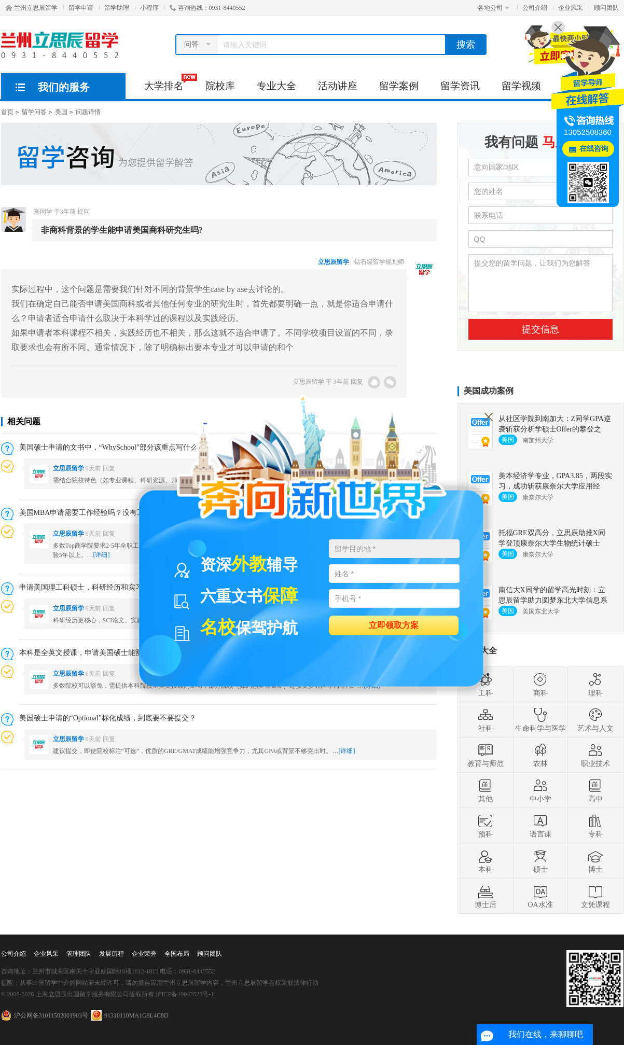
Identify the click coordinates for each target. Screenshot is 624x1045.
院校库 (220, 85)
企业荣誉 (144, 953)
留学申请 (80, 7)
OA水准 (540, 896)
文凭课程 (595, 896)
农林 (540, 755)
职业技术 (595, 755)
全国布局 (176, 953)
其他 (485, 790)
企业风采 (570, 7)
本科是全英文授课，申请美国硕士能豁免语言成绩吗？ (106, 653)
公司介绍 (534, 7)
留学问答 (34, 112)
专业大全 (276, 85)
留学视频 (521, 85)
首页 (7, 112)
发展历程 (111, 953)
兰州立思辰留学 (32, 7)
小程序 (149, 7)
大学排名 (169, 82)
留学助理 (116, 7)
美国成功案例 (489, 390)
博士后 (485, 896)
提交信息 (540, 329)
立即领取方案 (394, 625)
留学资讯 (460, 85)
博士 (595, 860)
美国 (61, 112)
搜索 (465, 44)
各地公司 (493, 7)
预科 (485, 825)
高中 (595, 790)
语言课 (540, 825)
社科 (485, 719)
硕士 (540, 860)
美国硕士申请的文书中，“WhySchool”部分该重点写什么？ (112, 447)
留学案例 (399, 85)
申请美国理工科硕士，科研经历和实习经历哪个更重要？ (110, 587)
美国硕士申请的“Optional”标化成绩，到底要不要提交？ (107, 718)
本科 (485, 860)
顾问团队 (606, 7)
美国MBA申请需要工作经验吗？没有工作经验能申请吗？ (111, 513)
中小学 (540, 790)
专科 (595, 825)
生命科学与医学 (540, 719)
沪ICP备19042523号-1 (185, 994)
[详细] (101, 555)
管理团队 (78, 953)
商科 (540, 684)
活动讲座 (337, 85)
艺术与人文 (595, 719)
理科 (595, 684)
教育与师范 (485, 755)
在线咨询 (593, 148)
